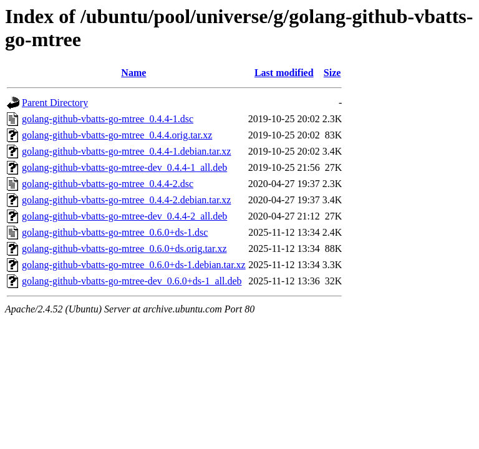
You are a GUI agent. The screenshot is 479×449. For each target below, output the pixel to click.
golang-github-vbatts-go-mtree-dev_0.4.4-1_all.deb (124, 167)
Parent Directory (55, 102)
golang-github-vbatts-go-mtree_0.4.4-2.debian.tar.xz (126, 200)
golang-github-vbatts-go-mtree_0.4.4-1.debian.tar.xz (126, 151)
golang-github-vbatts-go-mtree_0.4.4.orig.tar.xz (117, 135)
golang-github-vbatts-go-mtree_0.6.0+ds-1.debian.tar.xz (134, 264)
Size (332, 72)
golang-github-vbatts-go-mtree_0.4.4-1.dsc (107, 118)
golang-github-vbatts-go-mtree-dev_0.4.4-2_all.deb (124, 216)
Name (133, 72)
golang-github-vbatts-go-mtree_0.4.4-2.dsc (107, 183)
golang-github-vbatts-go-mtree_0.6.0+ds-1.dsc (115, 232)
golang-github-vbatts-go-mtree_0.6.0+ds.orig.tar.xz (124, 248)
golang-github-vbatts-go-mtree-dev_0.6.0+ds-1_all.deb (132, 281)
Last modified (284, 72)
